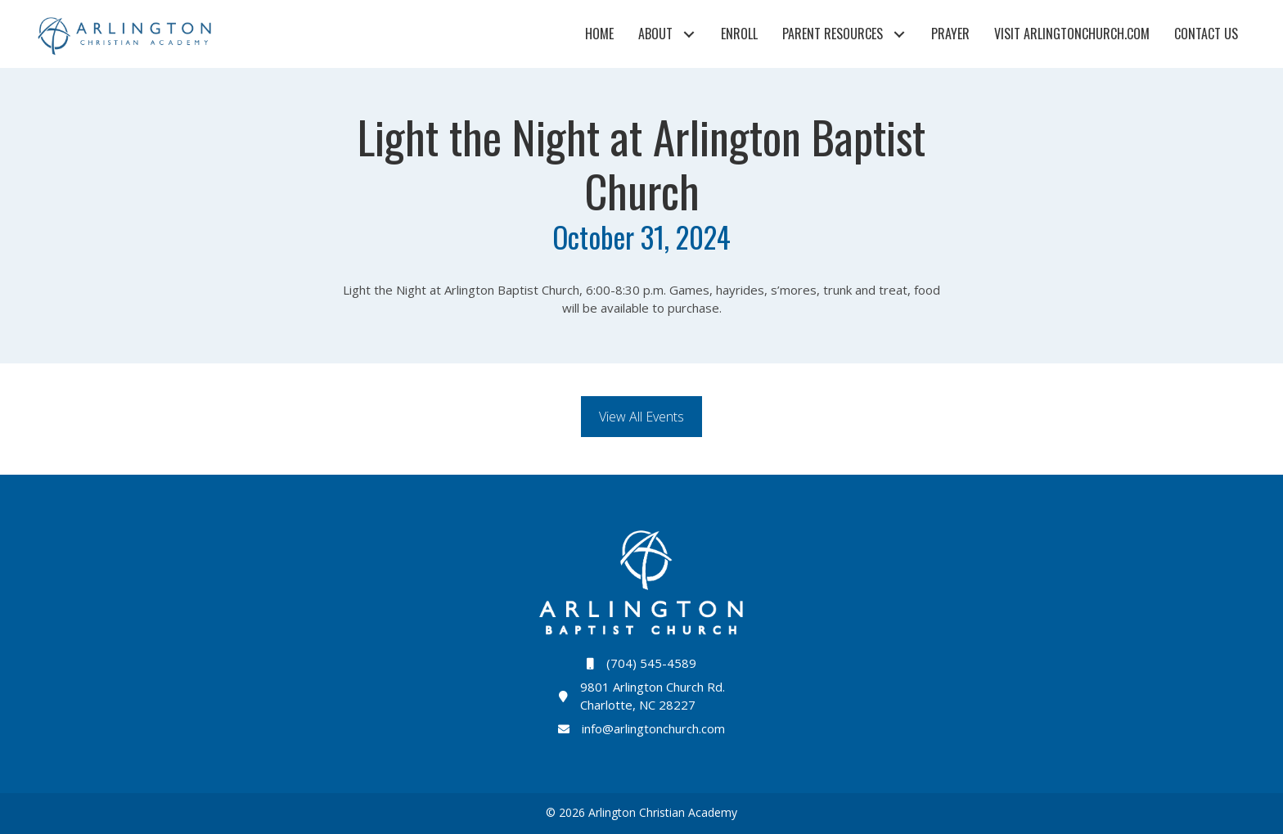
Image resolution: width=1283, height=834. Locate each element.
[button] (688, 34)
